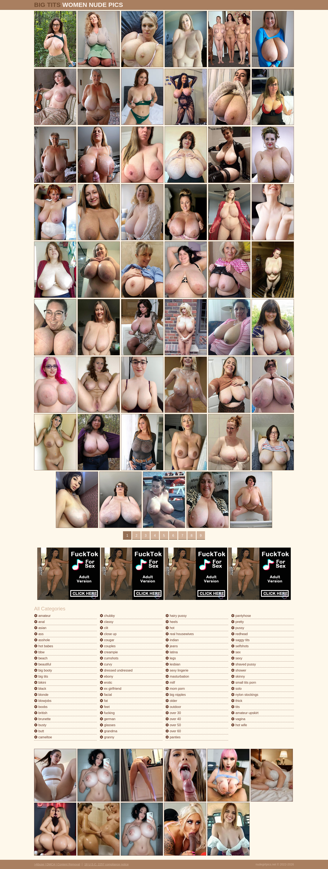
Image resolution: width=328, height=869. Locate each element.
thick (236, 701)
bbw (39, 652)
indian (172, 640)
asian (40, 628)
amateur (42, 616)
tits (235, 707)
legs (170, 658)
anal (39, 622)
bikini (40, 682)
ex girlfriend (110, 688)
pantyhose (241, 616)
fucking (107, 713)
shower (238, 670)
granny (107, 737)
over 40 (173, 719)
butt (39, 731)
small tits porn (243, 682)
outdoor (173, 707)
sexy (236, 658)
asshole (42, 640)
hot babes (43, 646)
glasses (107, 725)
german (107, 719)
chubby (107, 616)
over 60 (173, 731)
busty (40, 725)
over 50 (173, 725)
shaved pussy (243, 664)
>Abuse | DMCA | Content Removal (57, 864)
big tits (41, 676)
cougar (107, 640)
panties (173, 737)
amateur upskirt (245, 713)
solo (236, 688)
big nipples (175, 694)
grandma (108, 731)
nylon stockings (244, 694)
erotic (106, 682)
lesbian (172, 664)
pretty (237, 622)
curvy (106, 664)
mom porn (175, 688)
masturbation (177, 676)
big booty (43, 670)
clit (104, 628)
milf (170, 682)
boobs (40, 707)
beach (40, 658)
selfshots (240, 646)
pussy (237, 628)
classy (106, 622)
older (171, 701)
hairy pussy (176, 616)
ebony (106, 676)
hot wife (239, 725)
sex (236, 652)
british (40, 713)
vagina (238, 719)
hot (169, 628)
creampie (109, 652)
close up (108, 634)
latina (171, 652)
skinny (238, 676)
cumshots (109, 658)
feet (105, 707)
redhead (239, 634)
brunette (42, 719)
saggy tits (240, 640)
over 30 (173, 713)
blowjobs (42, 701)
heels (171, 622)
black (40, 688)
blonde (41, 694)
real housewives (179, 634)
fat (104, 701)
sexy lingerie (176, 670)
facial (106, 694)
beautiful (42, 664)
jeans (171, 646)
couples (108, 646)
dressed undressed (116, 670)
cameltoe (43, 737)
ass (39, 634)
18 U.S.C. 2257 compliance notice (106, 864)
